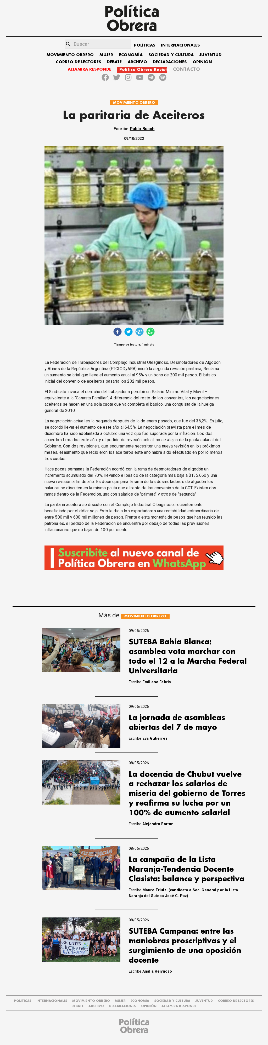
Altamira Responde (179, 1006)
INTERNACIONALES (180, 45)
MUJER (106, 55)
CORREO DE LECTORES (78, 62)
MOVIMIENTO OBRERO (70, 55)
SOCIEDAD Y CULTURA (171, 55)
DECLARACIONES (170, 62)
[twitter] (128, 332)
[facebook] (117, 332)
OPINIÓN (202, 62)
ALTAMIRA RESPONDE (89, 69)
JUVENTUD (210, 55)
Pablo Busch (142, 128)
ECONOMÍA (131, 55)
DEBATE (114, 62)
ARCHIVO (137, 62)
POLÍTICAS (144, 45)
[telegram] (139, 332)
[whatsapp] (150, 332)
